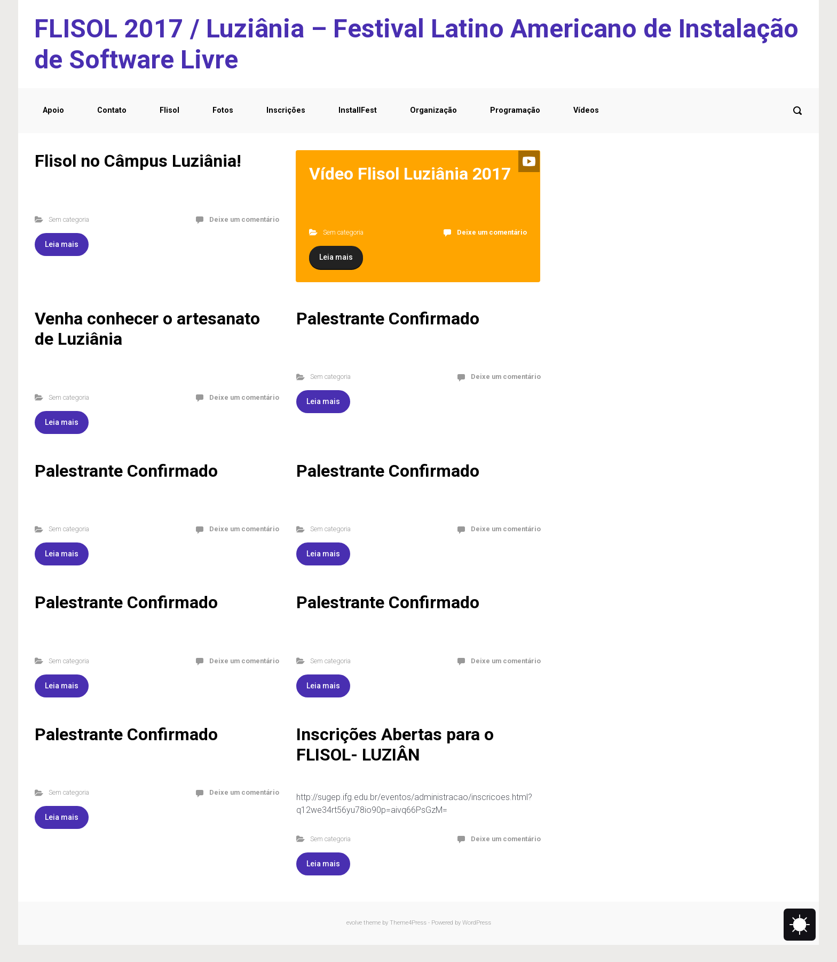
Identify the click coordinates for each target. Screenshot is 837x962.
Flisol (169, 110)
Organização (433, 110)
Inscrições (285, 110)
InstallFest (357, 110)
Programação (515, 110)
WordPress (476, 922)
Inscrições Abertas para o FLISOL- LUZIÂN (395, 744)
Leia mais (61, 244)
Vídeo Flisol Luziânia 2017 (410, 174)
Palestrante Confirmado (387, 318)
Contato (112, 110)
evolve (354, 922)
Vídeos (586, 110)
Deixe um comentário (244, 219)
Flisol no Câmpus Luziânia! (138, 161)
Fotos (222, 110)
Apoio (53, 110)
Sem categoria (69, 219)
